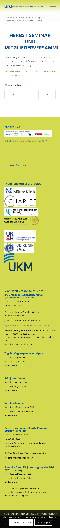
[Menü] (51, 6)
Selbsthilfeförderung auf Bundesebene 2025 (25, 141)
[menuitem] (51, 6)
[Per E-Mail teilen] (47, 94)
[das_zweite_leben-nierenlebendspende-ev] (24, 6)
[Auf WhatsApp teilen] (30, 94)
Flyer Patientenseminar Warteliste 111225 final (26, 325)
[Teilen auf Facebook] (13, 94)
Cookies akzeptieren (21, 522)
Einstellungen (43, 522)
